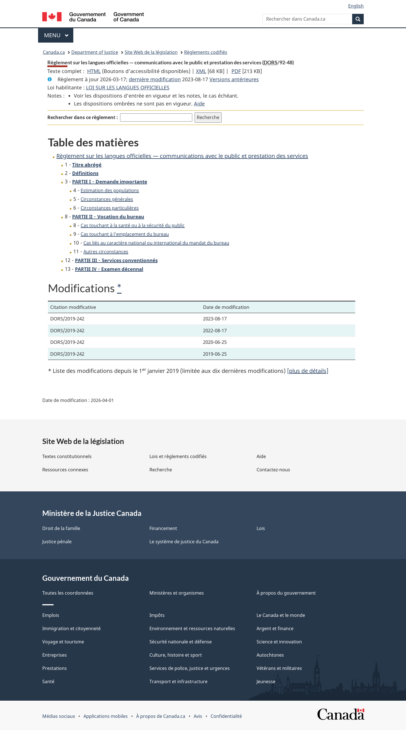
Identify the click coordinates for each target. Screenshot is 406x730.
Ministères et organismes (176, 593)
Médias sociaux (58, 716)
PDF (236, 71)
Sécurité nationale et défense (180, 642)
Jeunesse (266, 681)
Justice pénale (57, 541)
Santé (48, 681)
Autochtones (270, 655)
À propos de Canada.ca (160, 716)
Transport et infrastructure (178, 681)
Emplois (50, 615)
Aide (199, 103)
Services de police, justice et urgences (189, 668)
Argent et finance (275, 628)
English (356, 6)
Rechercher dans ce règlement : (82, 117)
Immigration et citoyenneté (71, 628)
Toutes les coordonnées (67, 593)
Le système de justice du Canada (184, 541)
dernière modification (155, 79)
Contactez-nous (273, 470)
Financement (163, 528)
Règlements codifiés (205, 52)
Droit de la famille (61, 528)
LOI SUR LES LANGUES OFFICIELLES (127, 87)
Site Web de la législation (151, 52)
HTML (94, 71)
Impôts (157, 615)
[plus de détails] (307, 371)
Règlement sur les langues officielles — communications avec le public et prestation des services (182, 156)
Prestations (54, 668)
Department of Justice (94, 52)
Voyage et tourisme (63, 642)
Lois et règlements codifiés (178, 456)
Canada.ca (54, 52)
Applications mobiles (105, 716)
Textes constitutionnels (67, 456)
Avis (198, 716)
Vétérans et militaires (279, 668)
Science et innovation (279, 642)
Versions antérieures (234, 79)
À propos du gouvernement (286, 593)
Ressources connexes (65, 470)
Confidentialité (226, 716)
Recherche (160, 470)
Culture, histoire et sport (175, 655)
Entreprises (54, 655)
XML (201, 71)
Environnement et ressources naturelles (192, 628)
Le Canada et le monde (281, 615)
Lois (261, 528)
